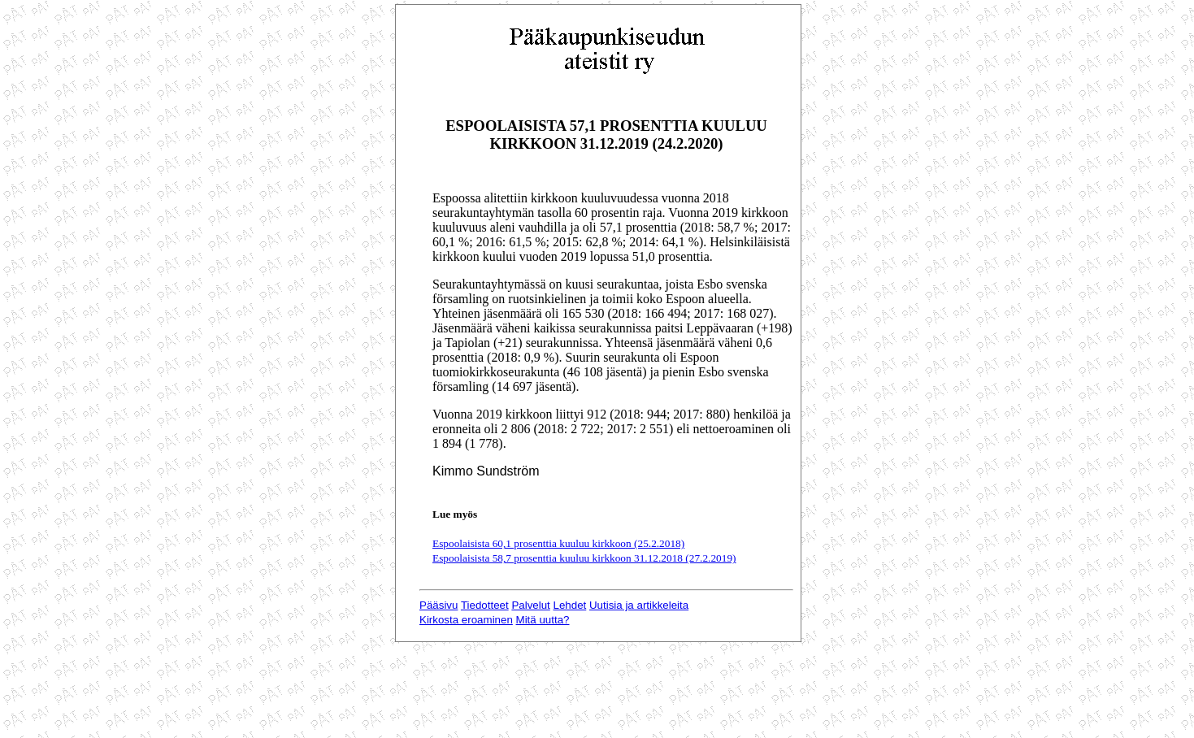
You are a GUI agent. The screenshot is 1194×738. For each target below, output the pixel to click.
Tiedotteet (485, 605)
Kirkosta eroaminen (466, 620)
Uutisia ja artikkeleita (638, 605)
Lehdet (570, 605)
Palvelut (530, 605)
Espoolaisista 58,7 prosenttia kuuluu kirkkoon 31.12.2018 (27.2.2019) (584, 558)
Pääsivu (438, 605)
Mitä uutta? (543, 620)
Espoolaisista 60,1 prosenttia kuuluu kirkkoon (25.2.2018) (558, 543)
